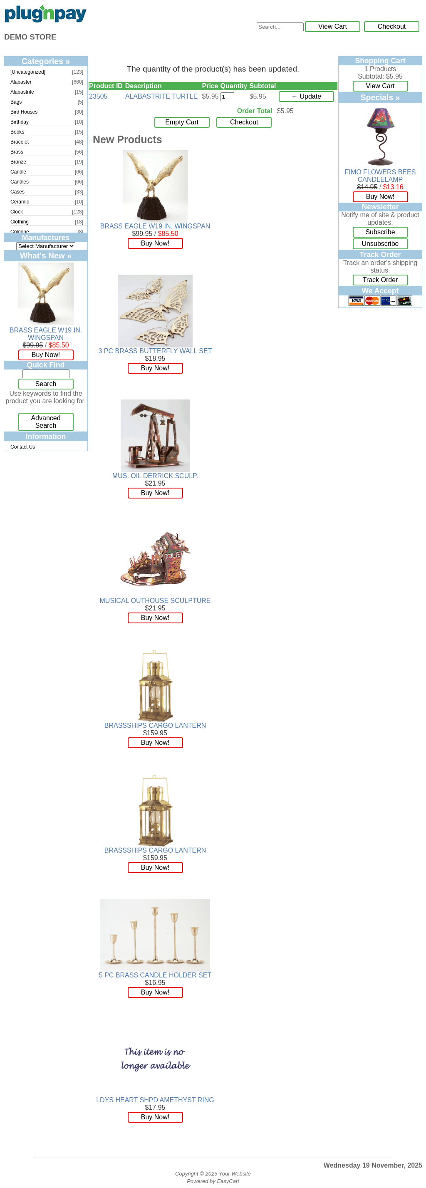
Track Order (380, 279)
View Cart (332, 26)
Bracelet (19, 142)
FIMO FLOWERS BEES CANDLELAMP (380, 176)
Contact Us (22, 447)
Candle (18, 172)
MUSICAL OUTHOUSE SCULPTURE (155, 600)
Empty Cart (181, 122)
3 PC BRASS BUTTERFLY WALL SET (155, 351)
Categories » (46, 61)
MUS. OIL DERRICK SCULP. (155, 475)
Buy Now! (46, 354)
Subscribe (380, 232)
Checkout (392, 26)
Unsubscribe (380, 243)
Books (17, 132)
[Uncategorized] (27, 72)
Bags (16, 102)
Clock (16, 212)
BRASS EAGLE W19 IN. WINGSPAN (46, 334)
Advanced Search (45, 421)
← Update (306, 96)
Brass (16, 152)
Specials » (380, 97)
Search (46, 383)
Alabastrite (22, 92)
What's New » (46, 255)
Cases (17, 192)
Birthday (19, 122)
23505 (98, 96)
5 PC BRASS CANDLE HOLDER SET (155, 975)
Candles (19, 182)
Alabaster (21, 82)
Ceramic (19, 202)
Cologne (19, 232)
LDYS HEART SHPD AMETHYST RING (155, 1100)
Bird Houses (23, 112)
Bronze (18, 162)
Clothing (19, 222)
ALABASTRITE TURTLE (161, 96)
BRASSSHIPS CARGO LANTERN (155, 725)
